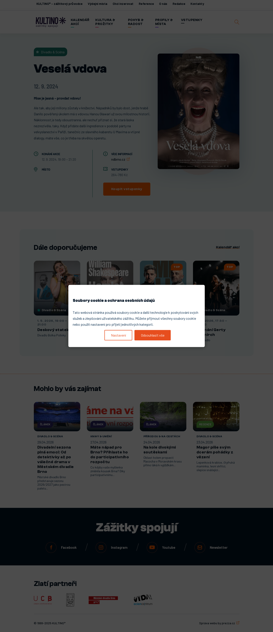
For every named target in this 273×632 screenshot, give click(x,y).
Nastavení (118, 335)
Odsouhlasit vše (152, 335)
